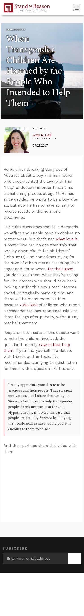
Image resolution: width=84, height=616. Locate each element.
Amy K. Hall (42, 135)
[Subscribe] (74, 558)
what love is (67, 239)
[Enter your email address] (35, 558)
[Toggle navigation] (76, 7)
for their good (60, 269)
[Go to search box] (72, 7)
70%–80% (28, 305)
